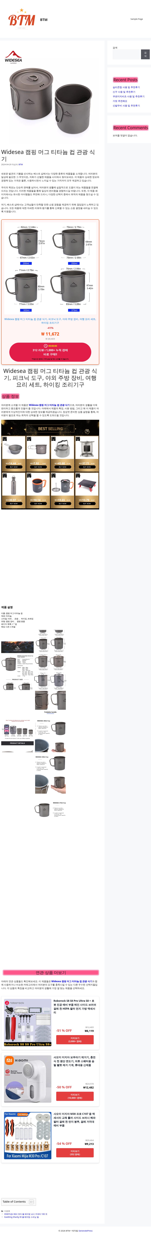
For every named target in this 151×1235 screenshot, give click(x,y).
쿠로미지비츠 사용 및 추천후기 (128, 96)
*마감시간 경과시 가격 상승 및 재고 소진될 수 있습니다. (50, 359)
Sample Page (137, 19)
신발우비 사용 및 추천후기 (126, 105)
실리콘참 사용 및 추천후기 (126, 87)
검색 (115, 47)
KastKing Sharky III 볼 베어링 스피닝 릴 (21, 1217)
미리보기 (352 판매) (75, 1153)
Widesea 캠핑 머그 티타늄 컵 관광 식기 (49, 405)
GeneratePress (85, 1230)
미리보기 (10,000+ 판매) (75, 1096)
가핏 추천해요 (120, 101)
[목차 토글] (30, 1202)
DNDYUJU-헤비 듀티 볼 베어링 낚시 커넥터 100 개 (25, 1214)
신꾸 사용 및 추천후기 (124, 91)
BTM (44, 19)
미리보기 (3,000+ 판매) (75, 1040)
